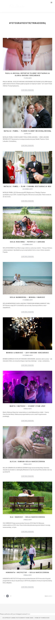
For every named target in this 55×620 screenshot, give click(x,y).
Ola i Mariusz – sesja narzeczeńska (27, 517)
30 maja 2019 (27, 409)
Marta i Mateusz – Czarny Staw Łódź (27, 406)
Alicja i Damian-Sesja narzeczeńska (27, 461)
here (28, 614)
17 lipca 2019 (27, 78)
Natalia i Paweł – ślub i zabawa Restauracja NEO (27, 186)
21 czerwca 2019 (27, 244)
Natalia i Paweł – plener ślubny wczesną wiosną (27, 131)
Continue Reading (27, 90)
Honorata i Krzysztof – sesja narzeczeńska (27, 572)
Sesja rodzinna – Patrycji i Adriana (27, 242)
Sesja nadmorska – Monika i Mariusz (27, 297)
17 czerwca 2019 (27, 300)
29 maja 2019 (27, 519)
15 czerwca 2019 (27, 355)
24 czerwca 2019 (27, 189)
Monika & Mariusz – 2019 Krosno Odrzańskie (27, 353)
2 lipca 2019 (27, 133)
